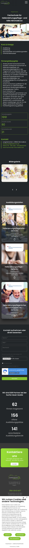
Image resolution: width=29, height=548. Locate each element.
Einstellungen (20, 534)
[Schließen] (27, 497)
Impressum (9, 543)
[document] (14, 515)
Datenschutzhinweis (18, 543)
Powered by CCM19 (14, 546)
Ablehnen (7, 534)
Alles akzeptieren (14, 538)
